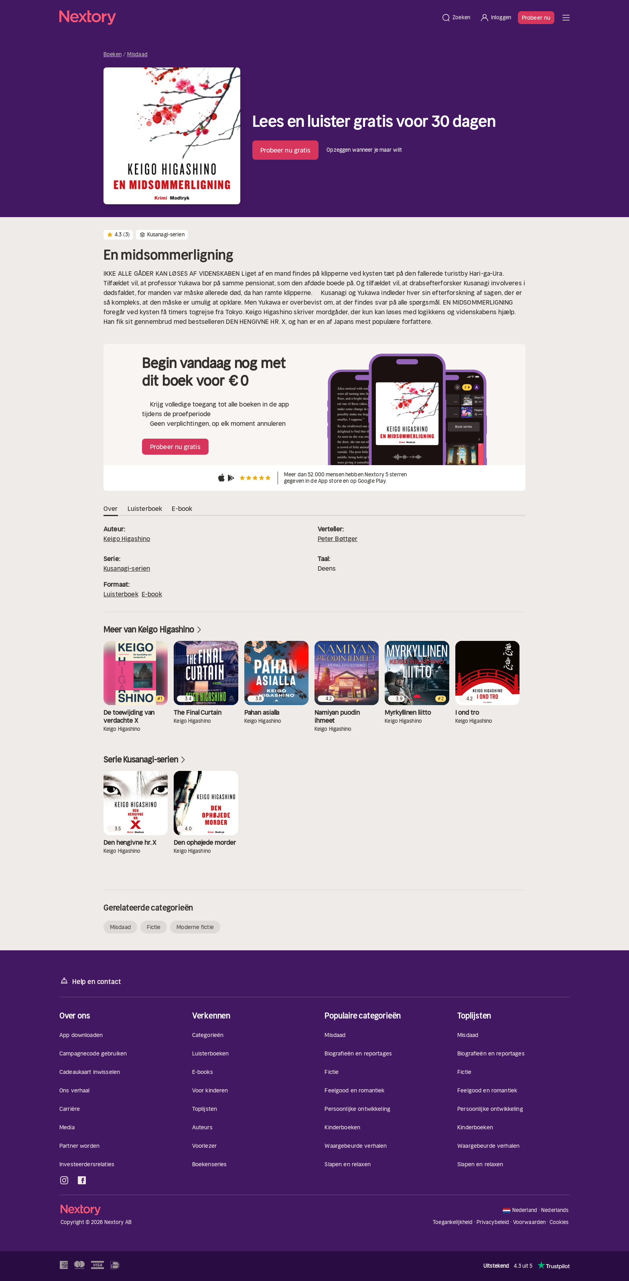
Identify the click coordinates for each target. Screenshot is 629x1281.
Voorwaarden (529, 1222)
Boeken (112, 54)
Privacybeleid (493, 1222)
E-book (152, 594)
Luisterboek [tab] (145, 508)
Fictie (154, 927)
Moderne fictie (195, 927)
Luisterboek (120, 594)
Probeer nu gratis (285, 150)
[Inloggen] (495, 17)
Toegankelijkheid (453, 1222)
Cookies (559, 1222)
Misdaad (137, 54)
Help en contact (90, 981)
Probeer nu (536, 17)
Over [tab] (110, 508)
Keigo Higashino (126, 539)
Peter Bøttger (338, 539)
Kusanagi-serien (126, 568)
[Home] (247, 17)
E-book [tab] (182, 508)
